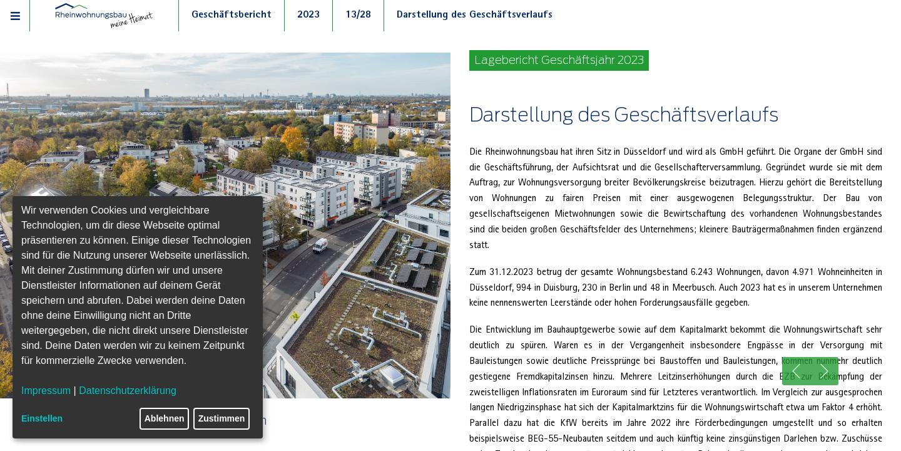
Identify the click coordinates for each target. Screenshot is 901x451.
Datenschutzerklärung (127, 390)
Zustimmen (221, 418)
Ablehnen (165, 418)
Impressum (46, 390)
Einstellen (42, 418)
